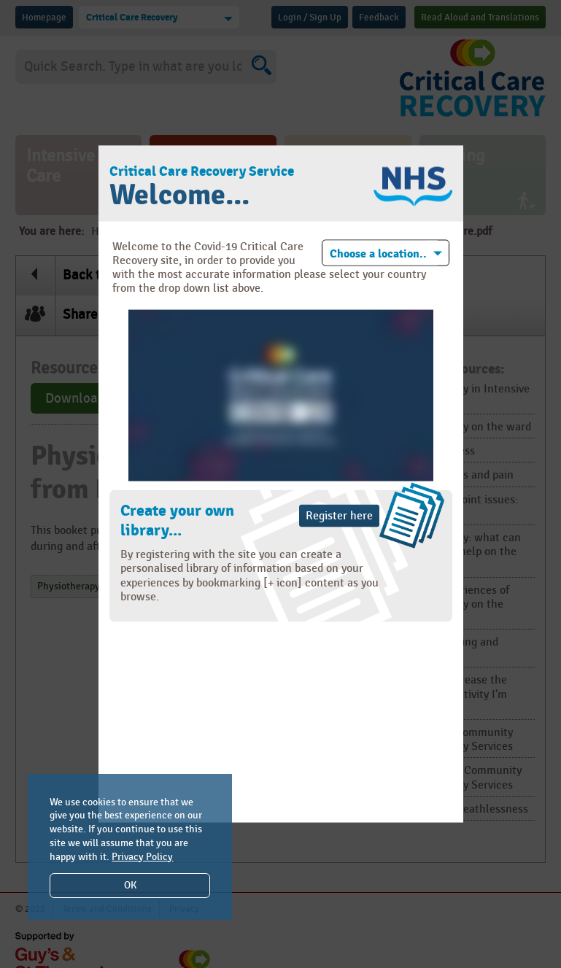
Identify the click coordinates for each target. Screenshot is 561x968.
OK (130, 885)
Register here (339, 516)
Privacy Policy (142, 857)
